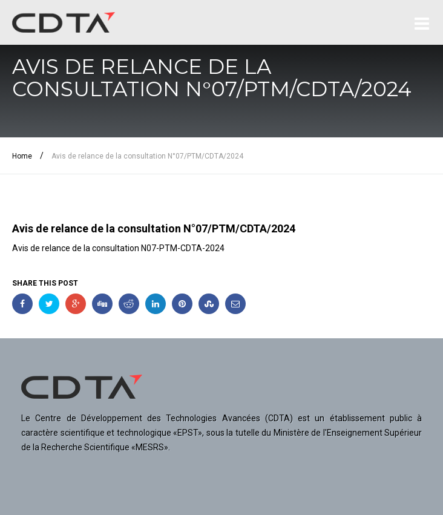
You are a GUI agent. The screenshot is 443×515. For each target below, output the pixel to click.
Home (22, 156)
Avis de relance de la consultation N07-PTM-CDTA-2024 (118, 248)
